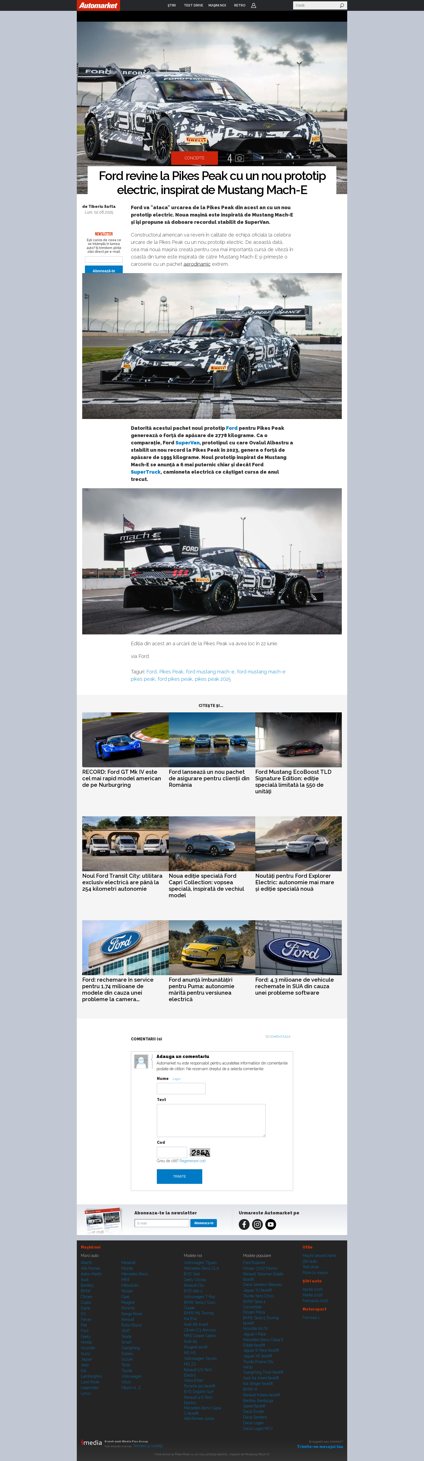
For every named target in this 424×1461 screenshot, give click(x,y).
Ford (232, 428)
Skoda (126, 1336)
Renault (127, 1319)
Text (161, 1100)
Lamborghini (91, 1376)
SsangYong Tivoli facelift (263, 1372)
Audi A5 (190, 1341)
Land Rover (90, 1382)
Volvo (126, 1382)
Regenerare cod (193, 1161)
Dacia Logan (253, 1423)
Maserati (128, 1262)
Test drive (311, 1267)
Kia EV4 (190, 1318)
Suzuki (127, 1359)
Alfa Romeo (90, 1268)
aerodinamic (197, 264)
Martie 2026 (313, 1295)
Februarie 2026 (315, 1301)
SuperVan (187, 442)
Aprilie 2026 (313, 1289)
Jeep (85, 1365)
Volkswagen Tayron (200, 1358)
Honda (86, 1342)
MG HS (190, 1353)
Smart (126, 1342)
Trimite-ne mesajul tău (320, 1446)
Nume (163, 1078)
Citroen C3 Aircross (200, 1330)
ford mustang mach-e (210, 671)
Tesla (125, 1365)
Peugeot (128, 1302)
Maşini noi (90, 1247)
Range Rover (132, 1314)
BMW (86, 1291)
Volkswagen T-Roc (199, 1297)
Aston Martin (91, 1274)
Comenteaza (280, 1037)
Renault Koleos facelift (261, 1395)
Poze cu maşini (315, 1272)
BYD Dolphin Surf (199, 1392)
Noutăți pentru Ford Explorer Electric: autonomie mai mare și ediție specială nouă (294, 882)
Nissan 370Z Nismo (260, 1268)
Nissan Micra (254, 1312)
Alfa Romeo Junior (199, 1418)
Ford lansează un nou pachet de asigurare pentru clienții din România (209, 778)
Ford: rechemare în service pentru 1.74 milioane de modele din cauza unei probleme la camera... (118, 990)
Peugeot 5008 (195, 1347)
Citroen (86, 1297)
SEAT (125, 1331)
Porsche (128, 1308)
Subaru (127, 1353)
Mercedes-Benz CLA (201, 1268)
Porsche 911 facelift (199, 1386)
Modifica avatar (141, 1062)
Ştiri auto (310, 1261)
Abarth (86, 1262)
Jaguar (86, 1359)
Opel (125, 1297)
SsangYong (130, 1348)
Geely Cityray (195, 1279)
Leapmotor (90, 1387)
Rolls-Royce (131, 1325)
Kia (83, 1370)
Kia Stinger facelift (258, 1383)
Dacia (85, 1308)
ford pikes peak (175, 679)
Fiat (84, 1325)
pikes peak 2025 (213, 679)
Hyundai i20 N (255, 1328)
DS (83, 1314)
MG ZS (190, 1364)
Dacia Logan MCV (258, 1428)
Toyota (126, 1370)
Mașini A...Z (131, 1387)
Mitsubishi (129, 1285)
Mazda (127, 1268)
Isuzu (85, 1353)
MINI (125, 1279)
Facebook (244, 1224)
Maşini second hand (319, 1255)
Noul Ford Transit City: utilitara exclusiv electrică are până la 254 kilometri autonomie (122, 882)
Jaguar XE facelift (257, 1356)
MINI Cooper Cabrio (200, 1336)
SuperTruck (146, 472)
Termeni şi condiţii (148, 1446)
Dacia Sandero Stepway (262, 1284)
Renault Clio (194, 1285)
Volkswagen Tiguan (200, 1262)
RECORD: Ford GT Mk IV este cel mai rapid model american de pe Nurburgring (121, 778)
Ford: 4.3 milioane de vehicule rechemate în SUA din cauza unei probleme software (294, 986)
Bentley (87, 1285)
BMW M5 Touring (199, 1313)
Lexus (86, 1393)
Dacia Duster (253, 1411)
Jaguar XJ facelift (257, 1290)
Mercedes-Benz (134, 1274)
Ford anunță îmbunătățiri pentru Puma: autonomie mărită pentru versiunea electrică (201, 990)
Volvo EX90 (193, 1380)
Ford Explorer (254, 1262)
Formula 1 (311, 1317)
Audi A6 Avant (196, 1324)
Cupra (86, 1302)
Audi (84, 1279)
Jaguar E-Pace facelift (261, 1350)
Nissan (127, 1291)
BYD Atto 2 (193, 1291)
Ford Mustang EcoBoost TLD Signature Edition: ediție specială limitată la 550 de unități (293, 782)
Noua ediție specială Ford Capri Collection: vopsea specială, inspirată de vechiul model (206, 886)
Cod (161, 1142)
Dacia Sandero (255, 1417)
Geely (86, 1336)
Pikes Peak (171, 671)
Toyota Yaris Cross (258, 1296)
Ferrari (86, 1319)
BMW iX (250, 1389)
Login (253, 5)
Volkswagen (131, 1376)
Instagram (257, 1224)
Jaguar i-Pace (254, 1334)
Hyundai (88, 1348)
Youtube (270, 1224)
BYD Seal (192, 1274)
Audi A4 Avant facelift (261, 1378)
